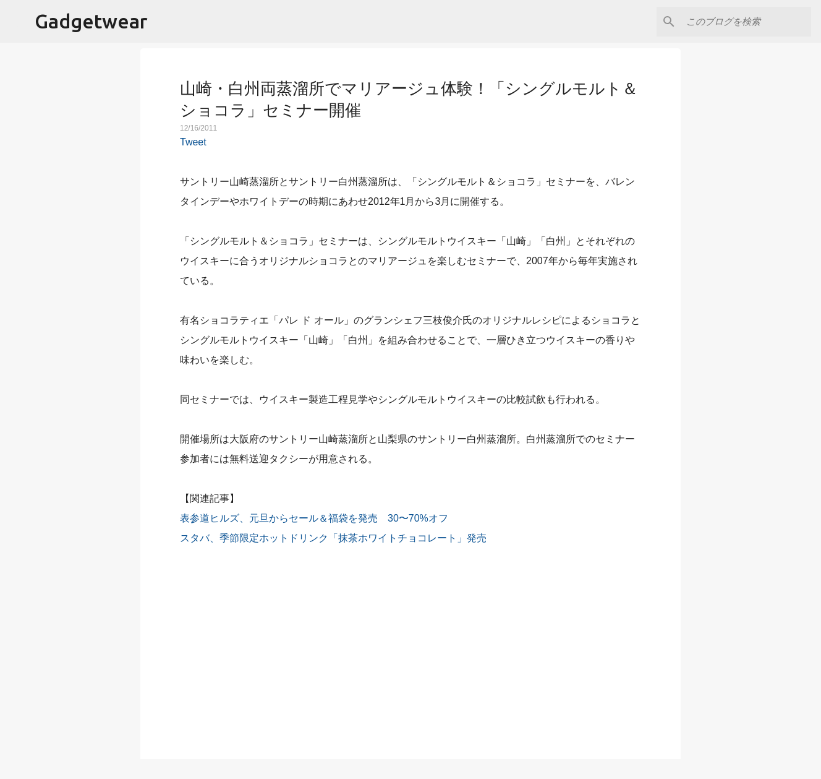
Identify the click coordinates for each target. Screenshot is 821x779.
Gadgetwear (91, 21)
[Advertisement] (410, 645)
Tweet (193, 142)
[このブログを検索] (746, 22)
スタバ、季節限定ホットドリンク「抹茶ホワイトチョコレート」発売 (333, 538)
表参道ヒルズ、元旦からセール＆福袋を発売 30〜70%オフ (314, 518)
